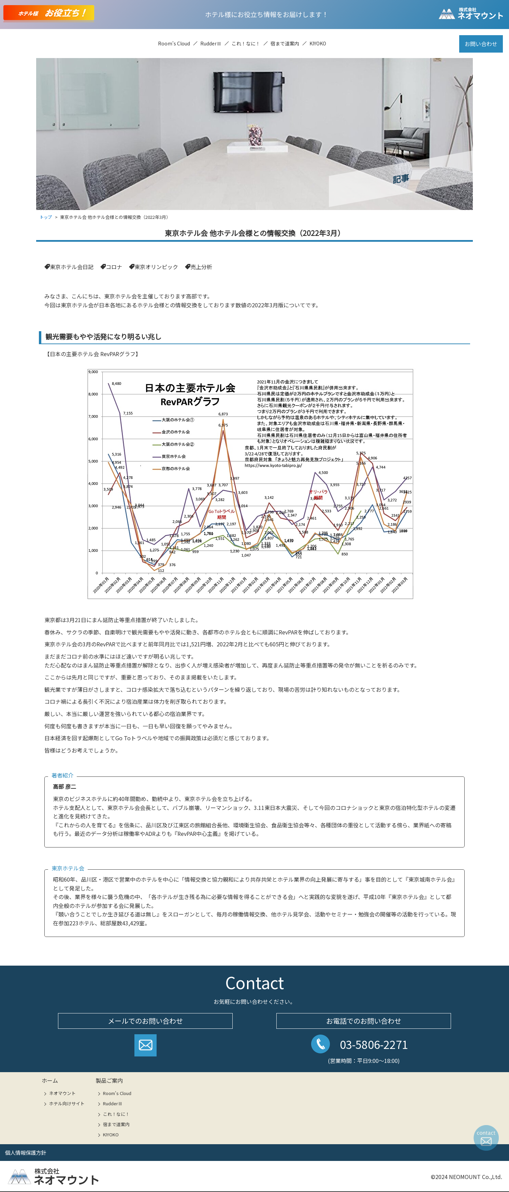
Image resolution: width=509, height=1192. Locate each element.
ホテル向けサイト (67, 1103)
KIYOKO (317, 43)
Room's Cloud (174, 43)
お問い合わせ (481, 44)
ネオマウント (62, 1093)
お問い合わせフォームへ (145, 1047)
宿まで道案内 (285, 43)
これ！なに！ (246, 43)
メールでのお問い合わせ (145, 1020)
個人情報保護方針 (27, 1152)
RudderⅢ (210, 43)
